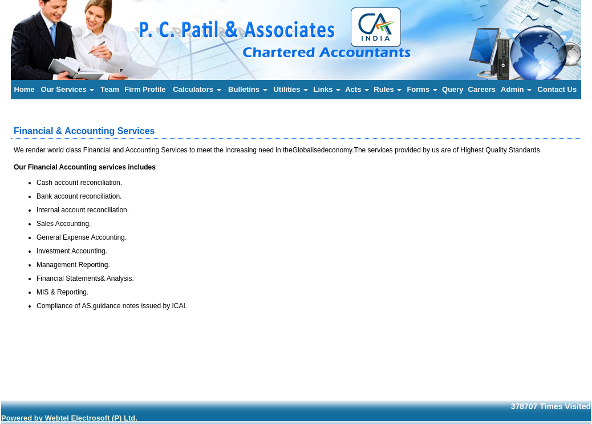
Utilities (290, 89)
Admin (516, 89)
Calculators (197, 89)
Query (453, 89)
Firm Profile (144, 89)
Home (24, 89)
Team (109, 89)
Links (326, 89)
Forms (422, 89)
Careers (482, 89)
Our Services (68, 89)
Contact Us (557, 89)
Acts (357, 89)
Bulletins (247, 89)
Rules (388, 89)
